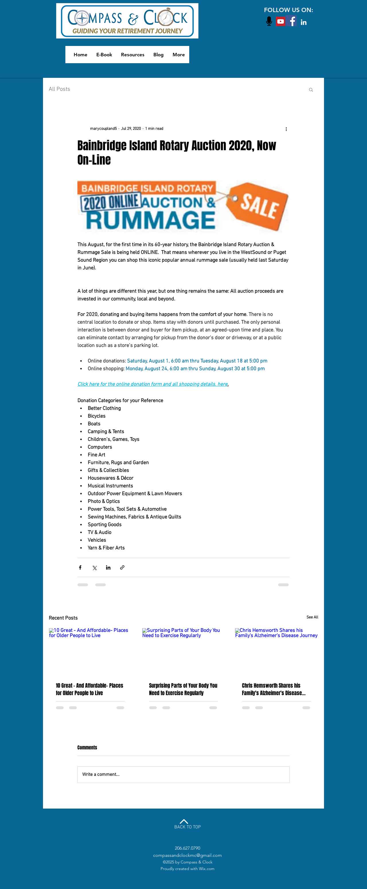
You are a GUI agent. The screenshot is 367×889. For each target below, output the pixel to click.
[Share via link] (122, 567)
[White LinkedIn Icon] (304, 22)
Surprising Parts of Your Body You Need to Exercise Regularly (183, 689)
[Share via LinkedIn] (108, 567)
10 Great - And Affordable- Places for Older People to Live (89, 689)
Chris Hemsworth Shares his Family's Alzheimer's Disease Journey (272, 689)
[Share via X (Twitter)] (94, 567)
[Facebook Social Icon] (291, 20)
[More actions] (286, 128)
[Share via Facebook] (80, 567)
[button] (311, 89)
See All (312, 617)
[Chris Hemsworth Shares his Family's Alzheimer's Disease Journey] (276, 651)
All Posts (59, 89)
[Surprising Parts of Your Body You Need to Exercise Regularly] (183, 651)
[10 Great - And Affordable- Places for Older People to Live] (90, 651)
